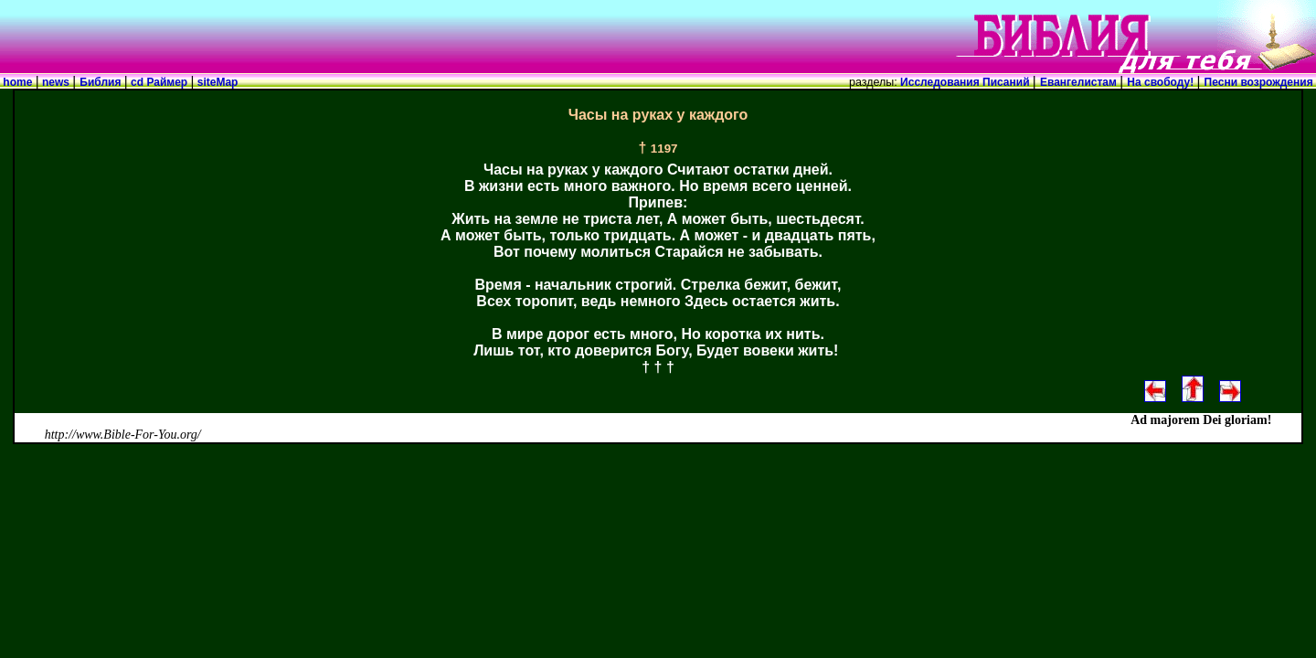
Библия (101, 82)
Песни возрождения (1260, 82)
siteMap (216, 82)
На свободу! (1161, 82)
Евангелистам (1080, 82)
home (18, 82)
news (56, 82)
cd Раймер (159, 82)
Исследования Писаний (965, 82)
